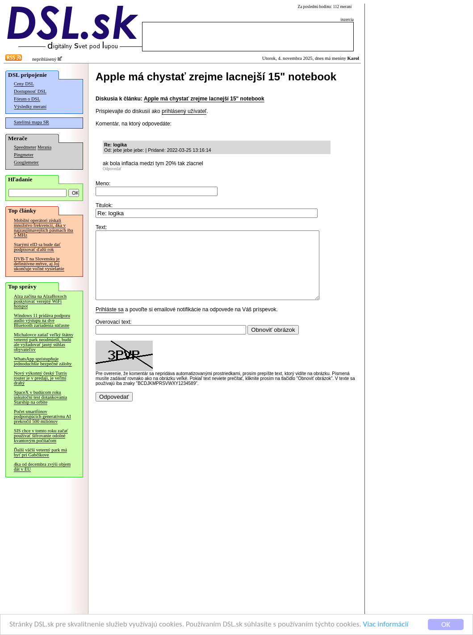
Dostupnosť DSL (30, 91)
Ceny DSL (24, 83)
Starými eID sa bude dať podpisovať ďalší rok (37, 247)
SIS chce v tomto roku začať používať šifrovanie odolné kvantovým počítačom (41, 435)
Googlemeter (26, 162)
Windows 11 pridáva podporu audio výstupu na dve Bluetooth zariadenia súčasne (42, 320)
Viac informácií (386, 625)
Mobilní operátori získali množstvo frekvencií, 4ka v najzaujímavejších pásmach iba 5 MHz (43, 228)
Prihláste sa (110, 323)
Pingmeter (23, 154)
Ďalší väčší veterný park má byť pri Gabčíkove (40, 452)
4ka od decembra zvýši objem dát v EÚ (42, 467)
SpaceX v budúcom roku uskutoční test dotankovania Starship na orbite (40, 397)
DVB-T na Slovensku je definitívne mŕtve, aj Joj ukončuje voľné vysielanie (39, 263)
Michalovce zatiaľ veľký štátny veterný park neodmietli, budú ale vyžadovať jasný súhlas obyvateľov (43, 342)
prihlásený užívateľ (184, 111)
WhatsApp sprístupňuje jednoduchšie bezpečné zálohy (43, 361)
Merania (44, 147)
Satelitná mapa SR (31, 122)
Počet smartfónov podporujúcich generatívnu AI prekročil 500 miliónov (42, 416)
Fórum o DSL (27, 98)
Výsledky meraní (30, 106)
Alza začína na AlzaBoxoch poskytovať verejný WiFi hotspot (40, 301)
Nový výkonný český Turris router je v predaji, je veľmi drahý (40, 378)
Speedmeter (25, 147)
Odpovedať (112, 169)
